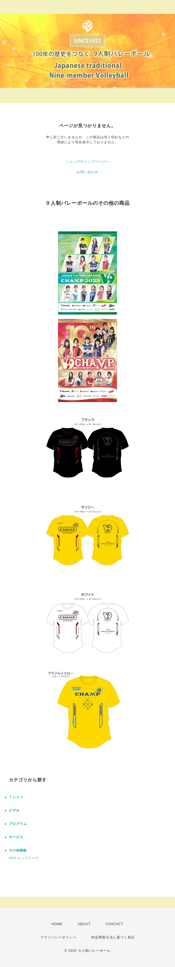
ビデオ (14, 810)
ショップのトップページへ (87, 161)
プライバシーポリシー (58, 937)
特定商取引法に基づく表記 (113, 937)
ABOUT (84, 924)
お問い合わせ (87, 172)
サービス (16, 837)
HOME (56, 924)
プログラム (18, 824)
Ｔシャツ (16, 797)
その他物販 (18, 850)
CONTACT (114, 924)
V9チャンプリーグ (24, 858)
